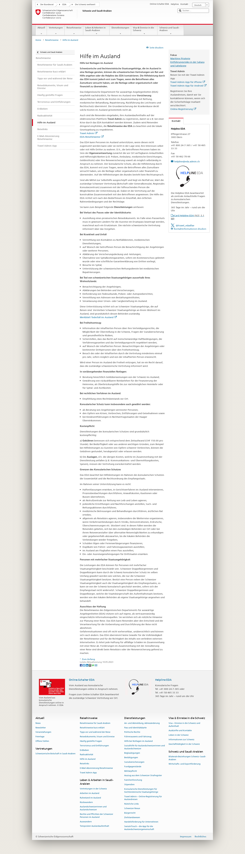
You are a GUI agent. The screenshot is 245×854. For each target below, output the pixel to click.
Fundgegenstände (132, 766)
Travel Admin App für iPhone (187, 82)
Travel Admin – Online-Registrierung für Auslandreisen (143, 798)
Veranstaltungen (43, 732)
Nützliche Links (131, 804)
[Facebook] (81, 665)
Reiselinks (84, 763)
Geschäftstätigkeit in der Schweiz (184, 744)
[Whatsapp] (93, 665)
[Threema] (90, 665)
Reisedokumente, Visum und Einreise (97, 736)
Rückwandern (86, 802)
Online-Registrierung (183, 109)
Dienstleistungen (120, 30)
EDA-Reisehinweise (92, 136)
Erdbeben (84, 750)
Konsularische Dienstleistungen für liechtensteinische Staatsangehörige (141, 790)
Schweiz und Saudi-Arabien (171, 30)
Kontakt (174, 120)
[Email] (96, 665)
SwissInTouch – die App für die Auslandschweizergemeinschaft (139, 827)
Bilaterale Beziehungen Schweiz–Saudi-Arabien (187, 758)
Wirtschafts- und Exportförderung (184, 764)
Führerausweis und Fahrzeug (137, 736)
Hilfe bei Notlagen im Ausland (138, 741)
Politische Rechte (132, 732)
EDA (64, 4)
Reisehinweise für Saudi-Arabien (95, 723)
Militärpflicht (130, 771)
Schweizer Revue (132, 808)
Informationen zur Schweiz (181, 739)
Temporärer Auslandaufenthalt (94, 826)
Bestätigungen (131, 757)
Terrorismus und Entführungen (94, 745)
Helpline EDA (163, 679)
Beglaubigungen (132, 753)
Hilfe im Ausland (87, 759)
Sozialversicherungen (134, 762)
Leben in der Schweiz (179, 735)
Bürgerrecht (129, 813)
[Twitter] (84, 665)
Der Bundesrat (47, 4)
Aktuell (41, 30)
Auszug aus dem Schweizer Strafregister (143, 775)
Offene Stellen (42, 741)
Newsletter (40, 727)
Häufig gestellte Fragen (91, 741)
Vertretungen (55, 30)
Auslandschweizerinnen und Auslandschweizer (93, 808)
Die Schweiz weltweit (85, 4)
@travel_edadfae (185, 225)
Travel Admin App (88, 772)
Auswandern (86, 821)
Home (38, 40)
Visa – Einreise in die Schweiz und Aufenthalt (184, 724)
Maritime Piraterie (180, 58)
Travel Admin (88, 133)
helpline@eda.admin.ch (187, 161)
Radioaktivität (86, 754)
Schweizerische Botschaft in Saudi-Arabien (55, 753)
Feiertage (39, 736)
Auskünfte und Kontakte (180, 730)
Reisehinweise (74, 30)
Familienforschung (133, 780)
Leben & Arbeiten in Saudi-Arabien (96, 30)
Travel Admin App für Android (188, 85)
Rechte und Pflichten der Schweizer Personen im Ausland (96, 815)
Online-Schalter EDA (82, 679)
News (38, 723)
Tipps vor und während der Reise (95, 732)
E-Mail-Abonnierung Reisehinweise (96, 768)
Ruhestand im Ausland (90, 798)
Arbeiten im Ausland (89, 793)
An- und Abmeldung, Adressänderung (142, 723)
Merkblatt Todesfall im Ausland (98, 317)
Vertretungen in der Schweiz (93, 789)
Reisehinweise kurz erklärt (92, 727)
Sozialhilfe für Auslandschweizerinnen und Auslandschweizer (144, 747)
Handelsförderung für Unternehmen (141, 822)
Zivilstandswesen (132, 817)
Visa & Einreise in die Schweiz (144, 30)
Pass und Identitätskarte (135, 727)
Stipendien (129, 784)
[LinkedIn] (87, 665)
